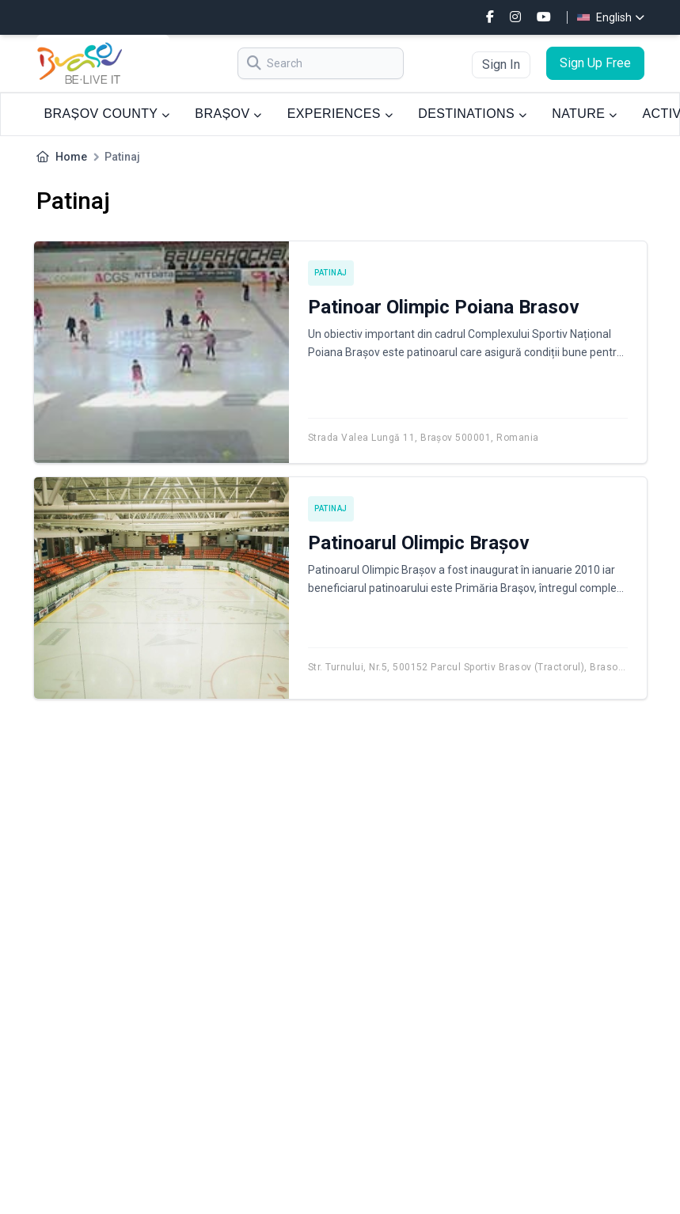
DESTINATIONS (472, 113)
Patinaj (331, 272)
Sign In (501, 64)
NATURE (584, 113)
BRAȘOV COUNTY (107, 113)
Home (71, 156)
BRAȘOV (228, 113)
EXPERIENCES (340, 113)
